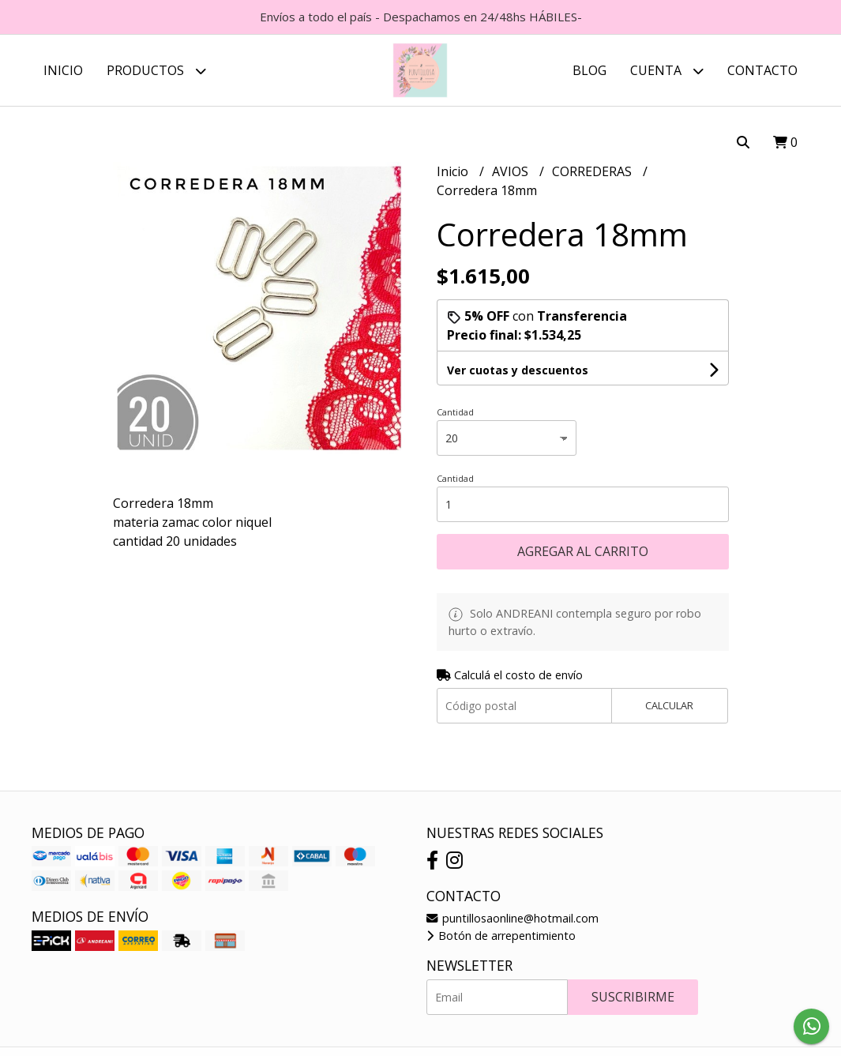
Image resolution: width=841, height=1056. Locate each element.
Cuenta (667, 71)
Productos (156, 71)
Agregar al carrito (582, 551)
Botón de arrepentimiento (501, 935)
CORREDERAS (593, 171)
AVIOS (511, 171)
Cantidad (455, 412)
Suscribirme (632, 996)
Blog (589, 70)
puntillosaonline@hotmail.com (512, 918)
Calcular (669, 705)
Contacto (762, 70)
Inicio (63, 70)
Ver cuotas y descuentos (517, 370)
